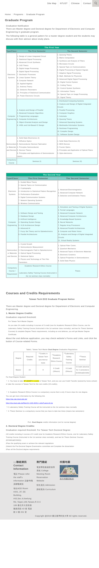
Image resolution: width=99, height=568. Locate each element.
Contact (87, 3)
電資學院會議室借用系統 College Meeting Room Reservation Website (45, 522)
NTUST (63, 3)
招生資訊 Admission (46, 533)
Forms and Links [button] (10, 16)
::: (14, 510)
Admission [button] (84, 9)
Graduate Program (36, 51)
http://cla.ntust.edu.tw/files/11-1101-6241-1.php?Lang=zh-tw (31, 446)
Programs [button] (57, 9)
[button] (95, 3)
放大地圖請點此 (66, 527)
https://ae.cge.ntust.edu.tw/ (17, 442)
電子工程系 (15, 26)
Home (5, 9)
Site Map (51, 3)
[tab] (50, 37)
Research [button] (70, 9)
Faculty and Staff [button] (39, 9)
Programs (19, 51)
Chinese (74, 3)
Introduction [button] (19, 9)
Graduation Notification (18, 63)
